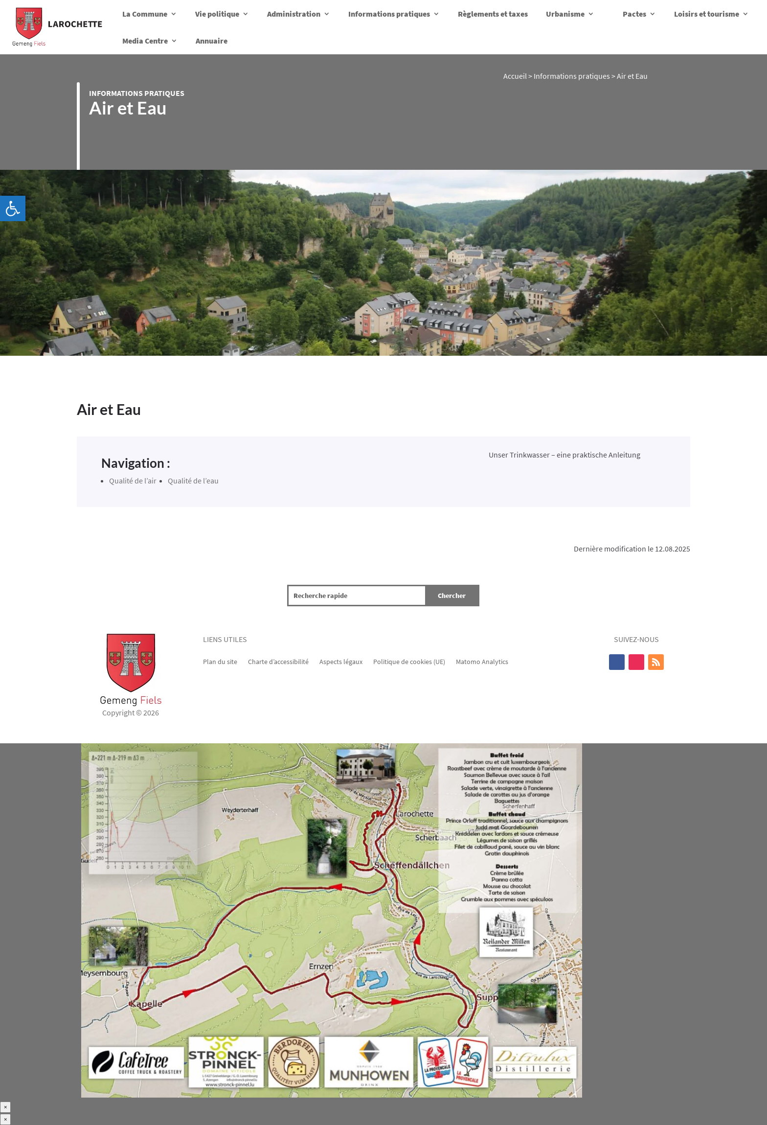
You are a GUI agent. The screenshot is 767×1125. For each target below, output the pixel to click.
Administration (293, 14)
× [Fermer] (5, 1107)
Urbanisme (565, 14)
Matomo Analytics (482, 661)
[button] (12, 208)
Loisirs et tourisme (706, 14)
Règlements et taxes (493, 14)
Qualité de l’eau (193, 480)
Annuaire (211, 41)
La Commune (144, 14)
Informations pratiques (389, 14)
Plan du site (220, 661)
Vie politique (217, 14)
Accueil (515, 76)
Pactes (634, 14)
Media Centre (145, 41)
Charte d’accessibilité (278, 661)
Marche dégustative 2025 (40, 1095)
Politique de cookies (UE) (409, 661)
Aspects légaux (340, 661)
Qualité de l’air (133, 480)
